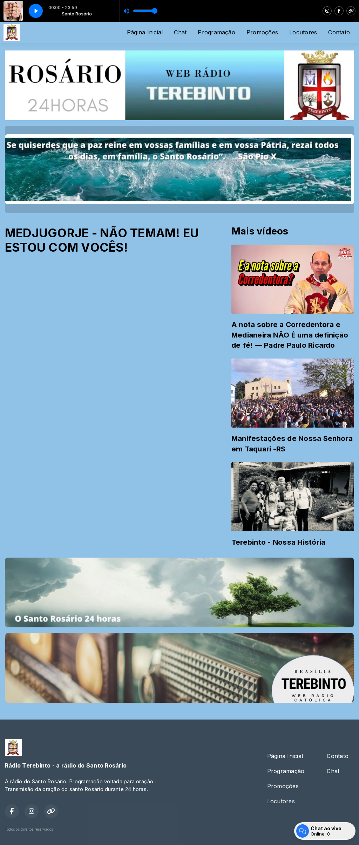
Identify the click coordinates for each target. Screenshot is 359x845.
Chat (180, 32)
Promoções (262, 32)
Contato (339, 32)
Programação (216, 32)
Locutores (303, 32)
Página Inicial (145, 32)
